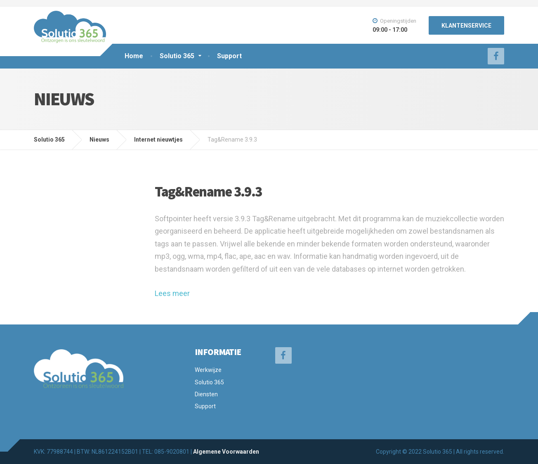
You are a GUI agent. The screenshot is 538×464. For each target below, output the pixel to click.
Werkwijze (208, 370)
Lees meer (172, 293)
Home (134, 56)
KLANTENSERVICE (466, 25)
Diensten (206, 394)
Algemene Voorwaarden (226, 451)
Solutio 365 (177, 56)
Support (229, 56)
